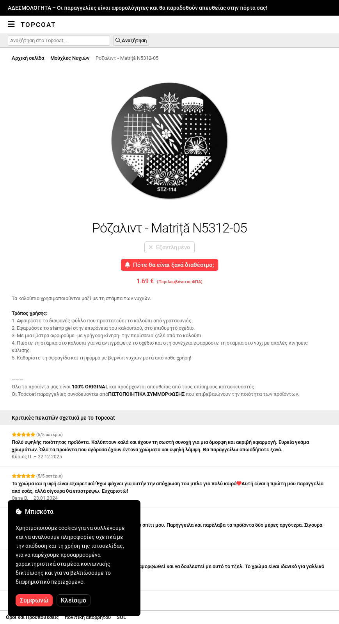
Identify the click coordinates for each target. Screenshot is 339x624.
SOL (121, 617)
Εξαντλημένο (169, 247)
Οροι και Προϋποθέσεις (32, 617)
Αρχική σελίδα (28, 58)
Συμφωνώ (34, 600)
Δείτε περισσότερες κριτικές (48, 598)
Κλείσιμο (73, 600)
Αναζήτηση (131, 40)
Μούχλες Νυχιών (69, 58)
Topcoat (38, 25)
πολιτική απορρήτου (88, 617)
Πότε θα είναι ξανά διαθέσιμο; (169, 264)
